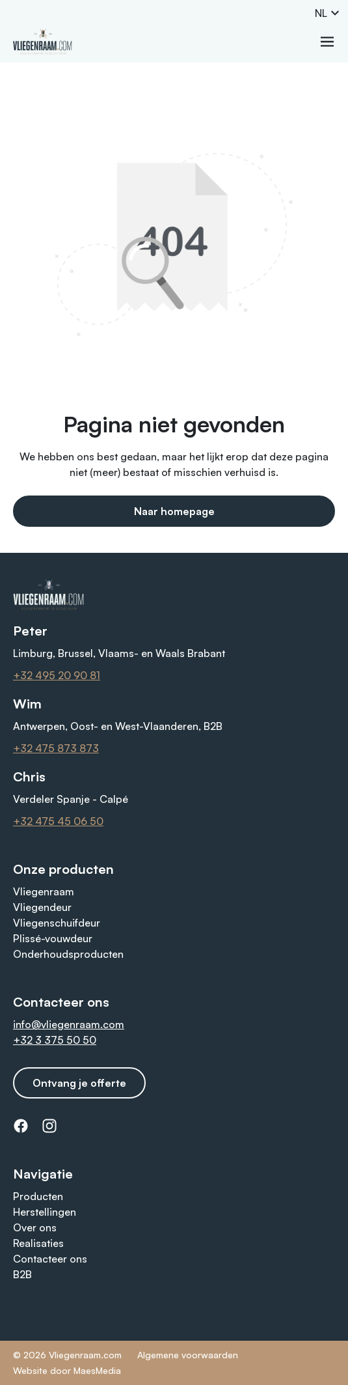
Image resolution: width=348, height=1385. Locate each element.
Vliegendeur (42, 907)
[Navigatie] (327, 42)
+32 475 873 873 (56, 748)
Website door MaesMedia (67, 1370)
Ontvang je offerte (79, 1082)
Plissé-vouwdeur (52, 938)
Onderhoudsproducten (68, 953)
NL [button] (327, 13)
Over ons (35, 1227)
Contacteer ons (50, 1258)
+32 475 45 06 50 (58, 821)
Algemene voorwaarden (187, 1354)
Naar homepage (174, 511)
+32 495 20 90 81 (56, 675)
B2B (22, 1274)
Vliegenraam (43, 891)
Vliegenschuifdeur (56, 922)
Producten (38, 1196)
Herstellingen (44, 1211)
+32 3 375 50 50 (54, 1039)
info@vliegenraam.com (68, 1024)
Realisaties (38, 1243)
